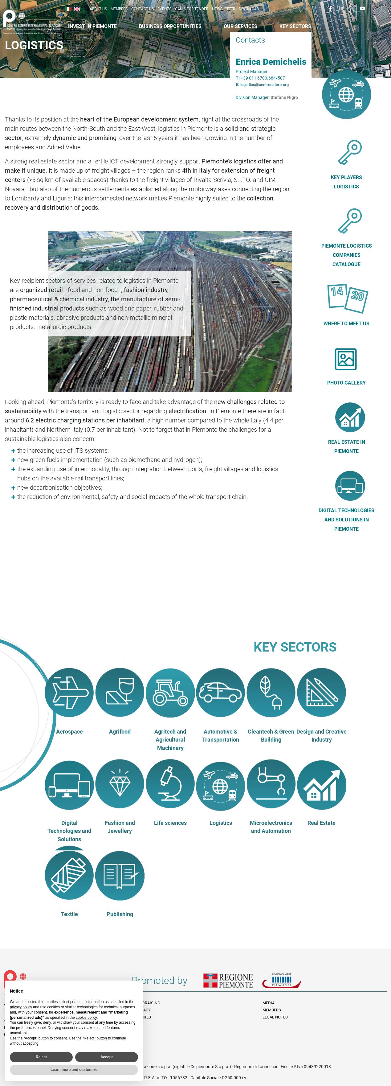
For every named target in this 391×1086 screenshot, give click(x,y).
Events (164, 9)
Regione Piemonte (232, 983)
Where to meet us (346, 324)
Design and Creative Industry (321, 736)
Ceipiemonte (37, 22)
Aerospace (69, 732)
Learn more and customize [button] (74, 1069)
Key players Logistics (346, 182)
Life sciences (170, 823)
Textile (69, 914)
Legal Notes (275, 1017)
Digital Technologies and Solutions (69, 831)
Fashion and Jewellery (120, 827)
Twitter (352, 8)
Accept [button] (106, 1057)
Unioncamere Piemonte (290, 983)
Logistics (221, 823)
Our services (240, 26)
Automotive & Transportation (220, 736)
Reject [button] (41, 1057)
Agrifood (120, 732)
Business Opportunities (170, 26)
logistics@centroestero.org (264, 84)
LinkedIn (342, 8)
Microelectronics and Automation (271, 827)
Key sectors (295, 26)
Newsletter (223, 9)
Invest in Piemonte (92, 26)
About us (98, 9)
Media (269, 1003)
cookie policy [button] (86, 1017)
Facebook (331, 8)
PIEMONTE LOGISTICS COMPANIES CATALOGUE (346, 255)
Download (249, 9)
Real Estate (322, 823)
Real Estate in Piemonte (346, 446)
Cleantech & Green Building (271, 736)
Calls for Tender (191, 9)
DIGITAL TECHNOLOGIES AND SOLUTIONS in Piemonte (346, 520)
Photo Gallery (346, 383)
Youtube (363, 8)
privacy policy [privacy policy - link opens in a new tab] (21, 1007)
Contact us (142, 9)
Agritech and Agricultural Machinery (170, 740)
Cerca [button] (388, 9)
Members (119, 9)
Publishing (120, 914)
